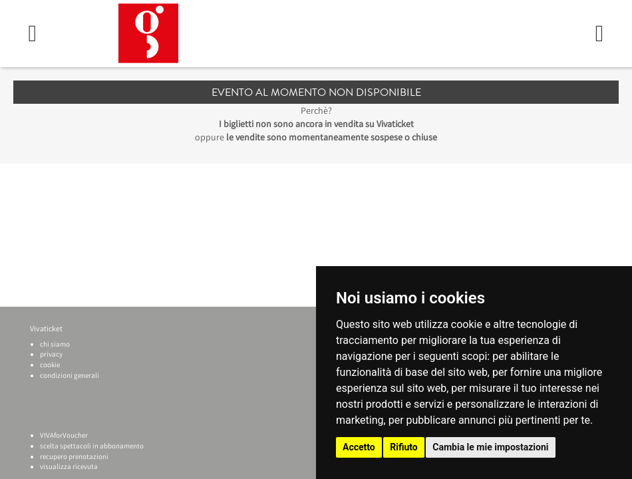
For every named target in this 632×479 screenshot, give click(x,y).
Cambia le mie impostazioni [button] (490, 447)
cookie (50, 364)
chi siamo (55, 344)
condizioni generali (69, 375)
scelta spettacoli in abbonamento (92, 445)
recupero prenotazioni (74, 456)
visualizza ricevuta (69, 466)
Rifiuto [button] (404, 447)
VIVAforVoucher (64, 435)
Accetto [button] (359, 447)
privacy (51, 354)
